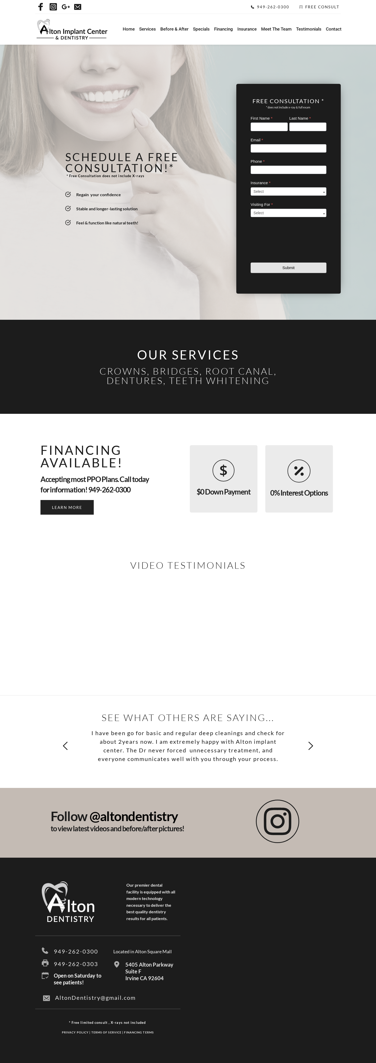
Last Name (300, 118)
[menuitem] (128, 29)
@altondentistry (134, 816)
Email (257, 140)
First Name (261, 118)
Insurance (261, 183)
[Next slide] (310, 746)
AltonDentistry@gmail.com (95, 997)
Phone (258, 161)
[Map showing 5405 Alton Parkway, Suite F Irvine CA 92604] (268, 937)
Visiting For (262, 204)
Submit (289, 267)
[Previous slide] (65, 746)
